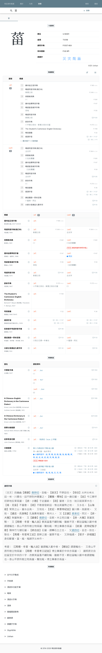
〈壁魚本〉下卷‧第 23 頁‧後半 (86, 466)
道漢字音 (28, 137)
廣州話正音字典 (31, 85)
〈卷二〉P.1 (93, 139)
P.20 (95, 439)
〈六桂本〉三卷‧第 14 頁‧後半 (86, 451)
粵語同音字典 (30, 115)
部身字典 (28, 122)
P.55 (95, 205)
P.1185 (95, 398)
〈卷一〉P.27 (92, 137)
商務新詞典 (29, 96)
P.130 (95, 118)
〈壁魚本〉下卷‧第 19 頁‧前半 (86, 448)
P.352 (95, 370)
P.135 (95, 176)
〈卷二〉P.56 (92, 194)
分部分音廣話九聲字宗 (34, 205)
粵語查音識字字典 (32, 107)
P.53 (95, 201)
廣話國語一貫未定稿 (33, 198)
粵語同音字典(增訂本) (34, 89)
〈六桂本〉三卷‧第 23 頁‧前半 (86, 469)
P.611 (95, 427)
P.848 (95, 416)
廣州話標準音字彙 (32, 104)
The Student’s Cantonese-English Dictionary (43, 129)
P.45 (62, 348)
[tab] (9, 18)
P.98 (62, 329)
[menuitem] (51, 574)
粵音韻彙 (28, 133)
